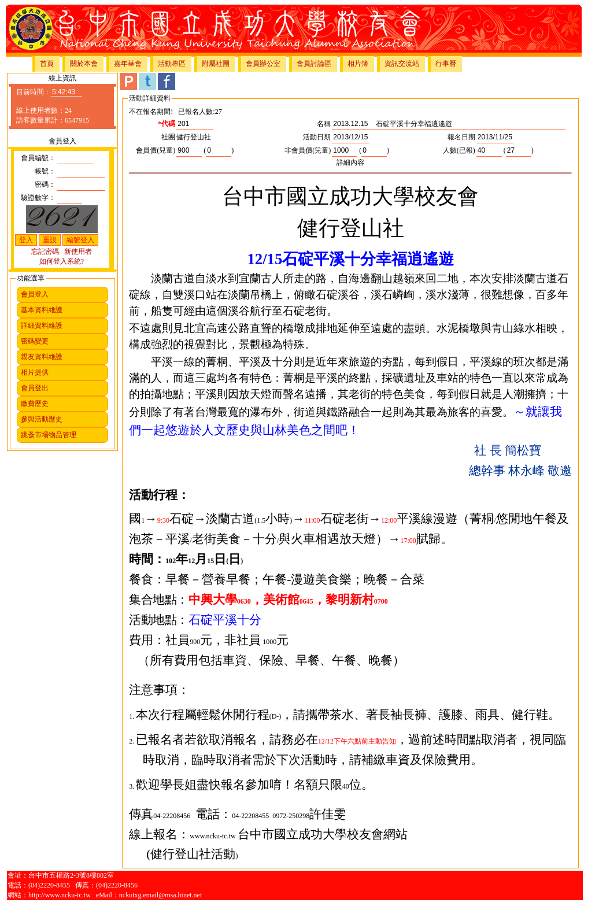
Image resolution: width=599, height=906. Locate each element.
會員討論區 (314, 64)
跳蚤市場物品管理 (48, 435)
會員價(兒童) (155, 150)
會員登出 (35, 388)
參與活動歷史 (41, 419)
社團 (168, 137)
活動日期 (317, 137)
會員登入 (35, 294)
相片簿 (357, 64)
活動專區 (172, 64)
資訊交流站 (401, 64)
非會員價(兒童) (307, 150)
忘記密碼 (45, 251)
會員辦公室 (263, 64)
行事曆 (445, 64)
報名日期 (461, 137)
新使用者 (78, 251)
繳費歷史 (35, 404)
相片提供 (35, 372)
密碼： (45, 184)
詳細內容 (350, 162)
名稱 (324, 124)
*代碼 (166, 124)
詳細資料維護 (41, 325)
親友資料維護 (41, 357)
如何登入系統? (61, 261)
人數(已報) (459, 150)
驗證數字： (38, 198)
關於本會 (84, 64)
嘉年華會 (128, 64)
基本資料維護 (41, 310)
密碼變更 (35, 341)
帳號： (45, 171)
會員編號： (38, 158)
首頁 (47, 64)
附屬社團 (216, 64)
